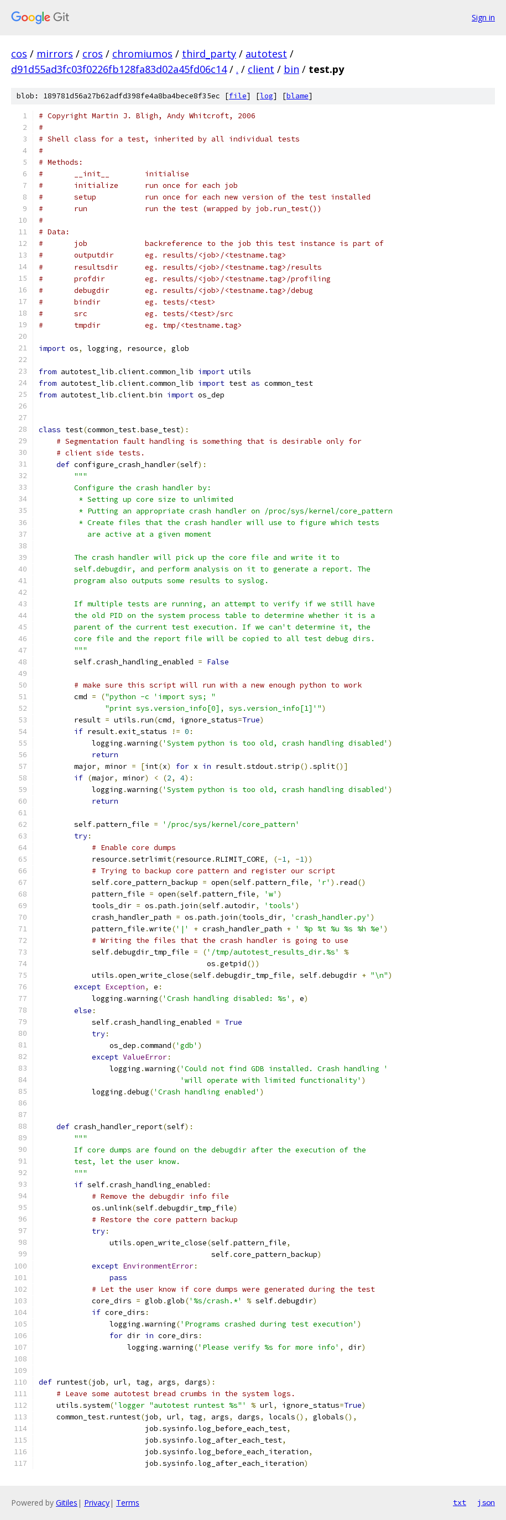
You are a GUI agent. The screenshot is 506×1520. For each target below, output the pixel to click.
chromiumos (142, 53)
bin (291, 69)
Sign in (483, 17)
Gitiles (66, 1502)
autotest (266, 53)
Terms (127, 1502)
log (266, 96)
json (486, 1502)
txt (459, 1502)
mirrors (54, 53)
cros (92, 53)
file (238, 96)
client (261, 69)
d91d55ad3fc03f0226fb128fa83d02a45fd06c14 (119, 69)
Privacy (96, 1502)
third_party (209, 53)
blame (297, 96)
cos (19, 53)
